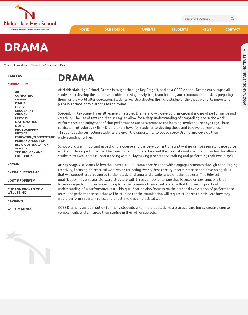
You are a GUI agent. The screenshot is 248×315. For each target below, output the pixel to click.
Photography (26, 129)
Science (21, 148)
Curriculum (50, 65)
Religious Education (32, 144)
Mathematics (26, 122)
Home (84, 29)
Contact (232, 29)
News (207, 29)
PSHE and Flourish (30, 140)
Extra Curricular (24, 172)
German (21, 114)
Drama (20, 99)
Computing (24, 95)
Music (19, 125)
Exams (13, 164)
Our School (114, 29)
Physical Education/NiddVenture (33, 135)
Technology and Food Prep (28, 154)
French (21, 107)
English (21, 103)
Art (18, 92)
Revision (15, 200)
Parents (148, 29)
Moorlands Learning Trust (244, 76)
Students (179, 29)
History (21, 118)
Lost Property (21, 180)
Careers (15, 76)
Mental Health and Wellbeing (25, 190)
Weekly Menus (20, 209)
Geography (24, 110)
